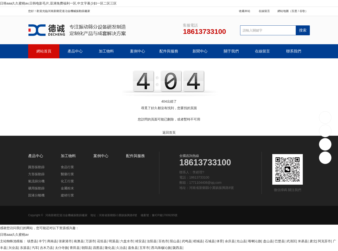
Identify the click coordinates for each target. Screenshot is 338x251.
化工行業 (67, 181)
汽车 (35, 248)
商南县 (52, 241)
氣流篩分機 (36, 181)
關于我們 (231, 51)
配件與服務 (168, 51)
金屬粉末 (67, 188)
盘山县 (268, 241)
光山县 (241, 241)
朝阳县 (86, 248)
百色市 (163, 241)
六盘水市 (126, 241)
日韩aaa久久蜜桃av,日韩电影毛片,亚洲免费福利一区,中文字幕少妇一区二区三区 (58, 3)
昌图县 (98, 248)
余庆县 (230, 241)
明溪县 (114, 241)
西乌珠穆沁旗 (161, 248)
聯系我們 (293, 51)
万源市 (90, 241)
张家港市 (65, 241)
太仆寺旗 (61, 248)
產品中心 (75, 51)
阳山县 (175, 241)
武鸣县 (187, 241)
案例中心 (137, 51)
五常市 (144, 248)
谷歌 (302, 11)
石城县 (210, 241)
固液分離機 (36, 195)
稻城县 (198, 241)
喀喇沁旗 (254, 241)
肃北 (313, 241)
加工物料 (106, 51)
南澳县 (79, 241)
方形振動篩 (36, 174)
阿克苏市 (324, 241)
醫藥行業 (67, 174)
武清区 (291, 241)
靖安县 (140, 241)
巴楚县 (279, 241)
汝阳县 (152, 241)
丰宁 (42, 241)
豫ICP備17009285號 (164, 215)
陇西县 (177, 248)
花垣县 (102, 241)
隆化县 (110, 248)
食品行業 (67, 167)
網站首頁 (43, 51)
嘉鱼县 (133, 248)
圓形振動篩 (36, 167)
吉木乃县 (46, 248)
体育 (219, 241)
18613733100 (325, 117)
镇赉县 (32, 241)
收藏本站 (244, 11)
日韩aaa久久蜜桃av (14, 234)
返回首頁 (169, 132)
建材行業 (67, 195)
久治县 (121, 248)
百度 (294, 11)
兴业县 (13, 248)
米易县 (303, 241)
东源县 (25, 248)
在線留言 (264, 11)
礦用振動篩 (36, 188)
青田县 (75, 248)
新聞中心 (199, 51)
